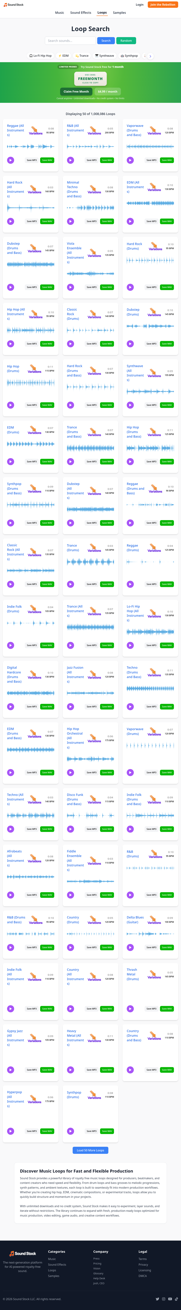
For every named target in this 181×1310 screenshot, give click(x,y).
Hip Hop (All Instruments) (16, 314)
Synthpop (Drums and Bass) (14, 488)
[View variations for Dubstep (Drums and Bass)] (34, 248)
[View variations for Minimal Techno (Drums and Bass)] (94, 189)
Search (105, 41)
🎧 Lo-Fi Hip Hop (40, 56)
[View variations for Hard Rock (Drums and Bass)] (94, 370)
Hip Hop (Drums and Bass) (134, 431)
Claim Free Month (76, 91)
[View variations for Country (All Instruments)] (94, 976)
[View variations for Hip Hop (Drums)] (34, 368)
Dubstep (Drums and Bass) (14, 248)
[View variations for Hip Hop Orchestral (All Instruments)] (94, 738)
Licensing (145, 1270)
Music (59, 12)
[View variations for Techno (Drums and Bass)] (154, 672)
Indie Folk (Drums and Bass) (134, 799)
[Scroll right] (150, 56)
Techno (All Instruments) (15, 799)
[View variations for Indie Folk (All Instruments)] (34, 976)
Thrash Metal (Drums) (133, 974)
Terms (143, 1259)
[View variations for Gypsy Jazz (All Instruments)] (34, 1038)
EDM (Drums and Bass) (14, 733)
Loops (102, 12)
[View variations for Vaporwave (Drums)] (154, 731)
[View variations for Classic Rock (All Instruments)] (34, 552)
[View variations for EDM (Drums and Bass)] (34, 733)
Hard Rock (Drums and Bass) (74, 370)
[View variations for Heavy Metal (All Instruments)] (94, 1038)
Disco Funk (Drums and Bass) (75, 799)
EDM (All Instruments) (135, 187)
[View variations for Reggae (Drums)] (154, 547)
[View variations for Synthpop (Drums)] (94, 1094)
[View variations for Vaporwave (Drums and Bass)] (154, 130)
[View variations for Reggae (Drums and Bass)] (155, 488)
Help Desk (99, 1278)
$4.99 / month (107, 91)
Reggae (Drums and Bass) (135, 488)
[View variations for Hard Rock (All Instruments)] (34, 189)
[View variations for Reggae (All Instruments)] (35, 130)
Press (96, 1258)
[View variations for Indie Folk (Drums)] (34, 609)
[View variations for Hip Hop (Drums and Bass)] (154, 432)
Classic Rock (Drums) (73, 314)
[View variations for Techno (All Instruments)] (34, 799)
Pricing (97, 1263)
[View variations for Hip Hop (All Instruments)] (35, 314)
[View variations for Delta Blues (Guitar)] (154, 920)
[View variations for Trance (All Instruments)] (94, 611)
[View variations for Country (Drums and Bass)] (154, 1035)
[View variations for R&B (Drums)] (155, 854)
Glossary (98, 1273)
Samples (119, 12)
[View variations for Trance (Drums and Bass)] (94, 432)
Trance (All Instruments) (75, 611)
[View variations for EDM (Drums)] (34, 430)
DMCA (143, 1276)
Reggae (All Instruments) (15, 130)
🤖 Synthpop (129, 56)
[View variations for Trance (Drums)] (94, 547)
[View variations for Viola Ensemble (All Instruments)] (94, 253)
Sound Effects (80, 12)
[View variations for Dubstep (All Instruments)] (94, 491)
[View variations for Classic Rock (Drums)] (94, 314)
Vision (96, 1268)
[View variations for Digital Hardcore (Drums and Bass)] (34, 674)
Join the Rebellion (163, 5)
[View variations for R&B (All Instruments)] (94, 130)
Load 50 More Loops (90, 1150)
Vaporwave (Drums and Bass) (135, 130)
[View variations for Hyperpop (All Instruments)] (34, 1099)
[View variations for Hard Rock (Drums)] (155, 246)
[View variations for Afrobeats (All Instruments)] (34, 858)
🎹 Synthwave (104, 56)
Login (139, 5)
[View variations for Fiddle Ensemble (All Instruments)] (94, 860)
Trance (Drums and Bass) (74, 431)
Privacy (143, 1265)
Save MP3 (32, 160)
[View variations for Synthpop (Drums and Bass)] (34, 488)
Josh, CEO (98, 1283)
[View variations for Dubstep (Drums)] (154, 312)
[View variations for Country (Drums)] (94, 920)
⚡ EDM (63, 56)
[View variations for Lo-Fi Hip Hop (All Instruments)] (154, 613)
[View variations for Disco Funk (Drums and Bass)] (94, 799)
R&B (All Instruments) (75, 130)
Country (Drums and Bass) (134, 1035)
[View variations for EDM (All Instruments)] (154, 187)
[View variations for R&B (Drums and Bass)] (35, 920)
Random (126, 41)
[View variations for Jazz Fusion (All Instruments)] (94, 674)
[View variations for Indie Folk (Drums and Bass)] (154, 799)
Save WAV (47, 160)
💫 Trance (82, 56)
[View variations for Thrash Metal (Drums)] (154, 974)
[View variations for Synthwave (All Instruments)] (154, 373)
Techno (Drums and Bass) (134, 672)
